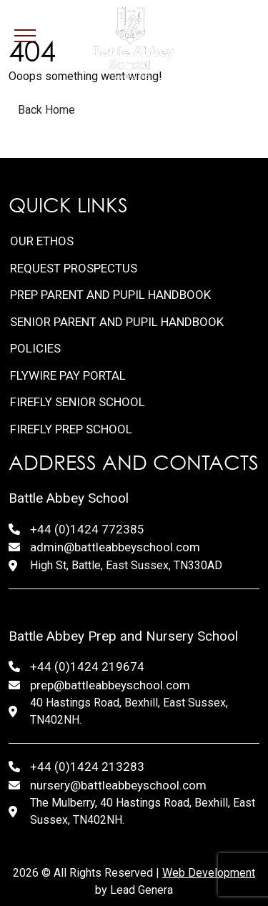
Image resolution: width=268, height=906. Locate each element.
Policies (35, 348)
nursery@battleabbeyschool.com (118, 785)
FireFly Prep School (71, 429)
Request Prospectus (73, 268)
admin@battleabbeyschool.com (115, 547)
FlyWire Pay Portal (68, 375)
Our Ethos (42, 241)
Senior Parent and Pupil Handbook (117, 322)
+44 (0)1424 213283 (87, 766)
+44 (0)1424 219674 (87, 666)
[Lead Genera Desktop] (134, 43)
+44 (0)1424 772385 (87, 529)
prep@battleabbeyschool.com (110, 685)
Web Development (208, 873)
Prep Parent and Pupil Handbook (110, 294)
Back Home (46, 110)
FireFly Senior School (77, 402)
